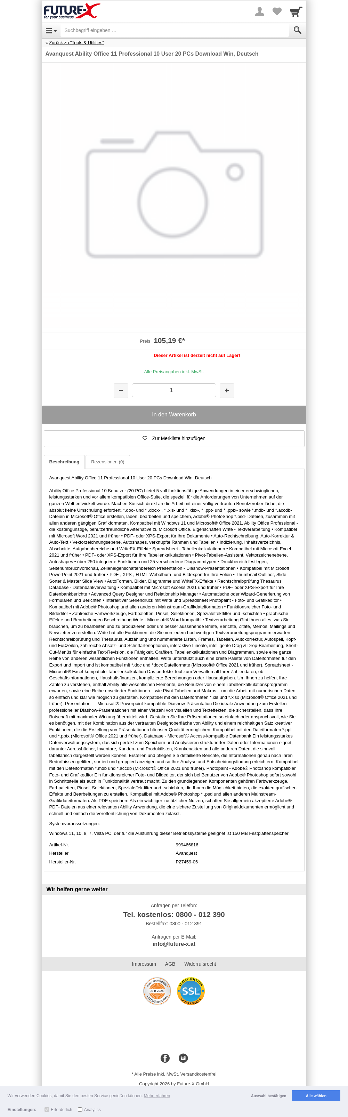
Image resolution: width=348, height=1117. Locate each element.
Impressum (144, 964)
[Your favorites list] (277, 11)
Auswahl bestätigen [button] (268, 1096)
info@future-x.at (174, 944)
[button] (174, 438)
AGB (170, 964)
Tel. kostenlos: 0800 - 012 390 (174, 914)
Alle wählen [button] (316, 1096)
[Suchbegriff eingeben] (174, 30)
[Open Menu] (51, 30)
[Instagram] (183, 1059)
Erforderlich (61, 1109)
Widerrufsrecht (200, 964)
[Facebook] (165, 1059)
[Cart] (296, 11)
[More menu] (260, 11)
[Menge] (174, 390)
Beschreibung (64, 461)
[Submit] (298, 30)
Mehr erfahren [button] (157, 1095)
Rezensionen (107, 461)
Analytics (92, 1109)
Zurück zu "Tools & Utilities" (76, 42)
